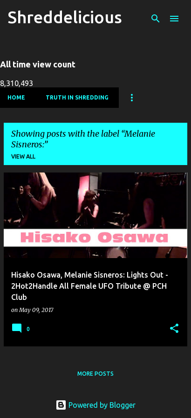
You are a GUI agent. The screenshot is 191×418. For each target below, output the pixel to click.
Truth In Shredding (77, 97)
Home (16, 97)
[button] (174, 329)
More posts (95, 374)
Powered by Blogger (95, 405)
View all (23, 156)
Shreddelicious (64, 17)
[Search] (155, 18)
